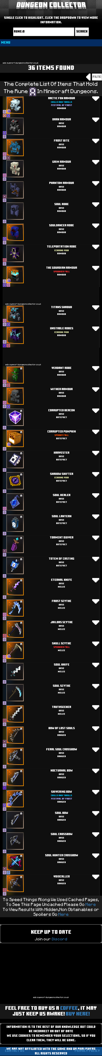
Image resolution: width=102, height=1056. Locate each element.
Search (82, 31)
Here (91, 904)
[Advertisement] (51, 54)
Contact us (14, 1051)
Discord (59, 939)
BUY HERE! (78, 1014)
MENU (5, 42)
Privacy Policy (87, 1051)
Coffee (69, 1008)
